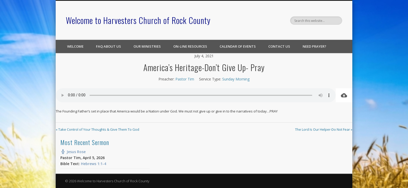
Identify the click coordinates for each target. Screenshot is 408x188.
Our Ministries (147, 46)
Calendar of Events (238, 46)
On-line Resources (190, 46)
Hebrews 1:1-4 (93, 163)
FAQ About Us (108, 46)
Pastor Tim (184, 79)
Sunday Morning (236, 79)
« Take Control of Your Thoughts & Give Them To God (97, 129)
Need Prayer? (314, 46)
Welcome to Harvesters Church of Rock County (138, 20)
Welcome (75, 46)
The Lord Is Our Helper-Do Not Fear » (323, 129)
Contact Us (279, 46)
